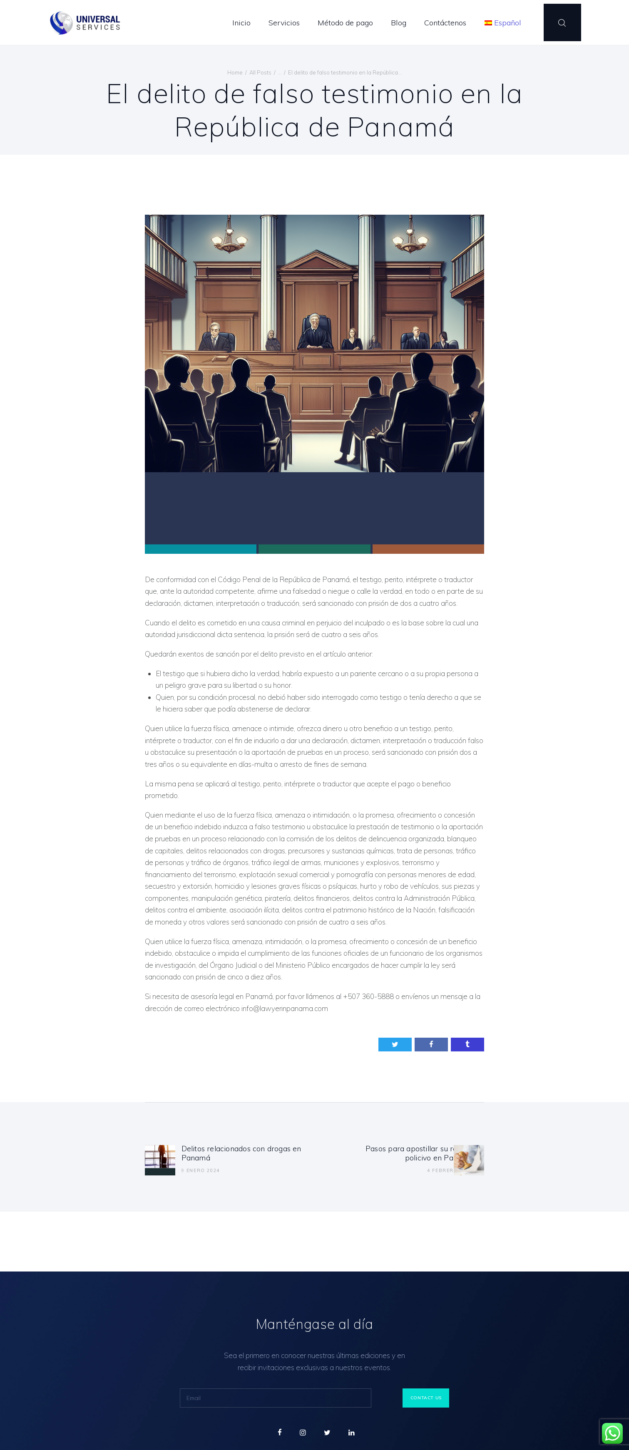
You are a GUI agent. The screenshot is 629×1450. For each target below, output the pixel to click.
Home (235, 72)
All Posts (260, 72)
